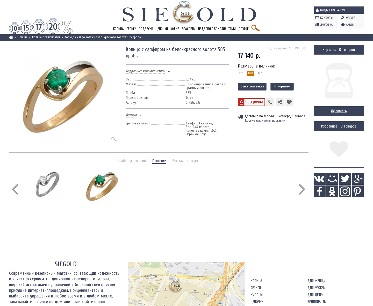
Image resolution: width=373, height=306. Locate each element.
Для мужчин (317, 288)
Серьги (131, 29)
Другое (243, 29)
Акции (350, 24)
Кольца (118, 29)
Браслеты (189, 29)
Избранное (329, 126)
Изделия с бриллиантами (217, 29)
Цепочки (162, 29)
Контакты (326, 17)
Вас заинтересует (185, 161)
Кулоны (257, 295)
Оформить (339, 111)
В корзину (282, 86)
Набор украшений (132, 161)
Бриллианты (316, 302)
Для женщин (317, 281)
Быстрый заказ (252, 86)
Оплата (350, 17)
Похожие (159, 161)
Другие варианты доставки (265, 120)
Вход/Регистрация (332, 10)
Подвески (146, 29)
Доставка (326, 24)
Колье (174, 29)
